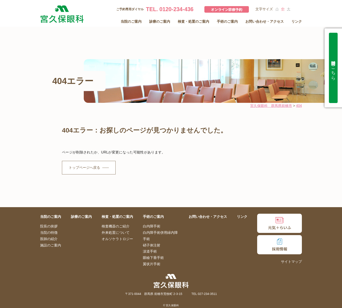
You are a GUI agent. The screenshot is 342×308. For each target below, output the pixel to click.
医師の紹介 (49, 239)
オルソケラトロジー (117, 239)
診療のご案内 (159, 21)
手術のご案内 (227, 21)
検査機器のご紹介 (116, 226)
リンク (296, 21)
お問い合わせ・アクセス (264, 21)
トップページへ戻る (84, 167)
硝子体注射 (151, 245)
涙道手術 (150, 251)
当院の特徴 (49, 232)
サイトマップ (291, 261)
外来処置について (116, 232)
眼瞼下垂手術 (153, 258)
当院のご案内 (131, 21)
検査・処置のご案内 (193, 21)
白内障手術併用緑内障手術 (160, 236)
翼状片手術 (151, 264)
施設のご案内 (50, 245)
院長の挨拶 (49, 226)
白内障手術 (151, 226)
